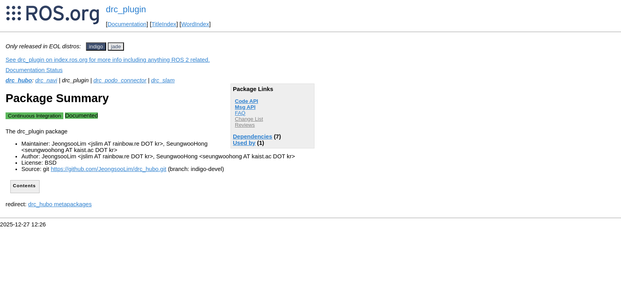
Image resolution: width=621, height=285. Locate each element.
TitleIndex (163, 24)
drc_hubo (19, 80)
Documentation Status (34, 70)
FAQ (240, 113)
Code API (246, 101)
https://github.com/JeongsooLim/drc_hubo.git (108, 169)
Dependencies (252, 136)
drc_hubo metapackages (60, 204)
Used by (244, 143)
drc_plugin (126, 9)
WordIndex (195, 24)
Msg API (245, 107)
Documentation (127, 24)
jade (116, 46)
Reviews (245, 125)
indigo (96, 46)
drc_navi (46, 80)
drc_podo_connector (120, 80)
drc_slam (162, 80)
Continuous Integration (34, 116)
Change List (249, 119)
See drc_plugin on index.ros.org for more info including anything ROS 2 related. (108, 60)
